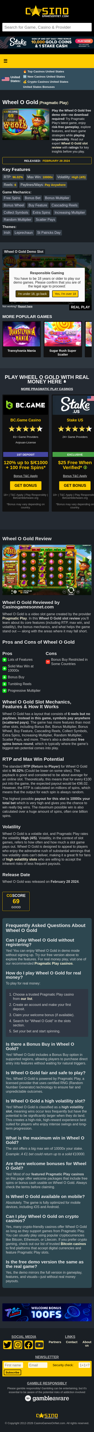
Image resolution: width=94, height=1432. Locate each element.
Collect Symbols (16, 212)
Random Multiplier (17, 219)
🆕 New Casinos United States (44, 76)
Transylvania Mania (21, 350)
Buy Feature (38, 205)
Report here (25, 306)
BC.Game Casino (25, 420)
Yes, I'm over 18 (65, 294)
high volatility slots (21, 859)
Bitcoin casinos (73, 1244)
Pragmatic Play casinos (53, 963)
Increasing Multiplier (70, 212)
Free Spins (12, 198)
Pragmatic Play (53, 103)
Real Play (80, 307)
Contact (72, 1342)
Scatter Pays (45, 219)
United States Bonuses (39, 86)
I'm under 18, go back (32, 294)
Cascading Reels (64, 205)
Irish (7, 232)
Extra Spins (41, 212)
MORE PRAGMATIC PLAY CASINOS (47, 389)
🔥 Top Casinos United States (43, 71)
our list (26, 999)
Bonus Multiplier (57, 198)
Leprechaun (24, 232)
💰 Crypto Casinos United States (45, 81)
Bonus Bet (33, 198)
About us (86, 1343)
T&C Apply (16, 494)
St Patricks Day (48, 232)
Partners (55, 1342)
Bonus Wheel (14, 205)
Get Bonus (26, 485)
